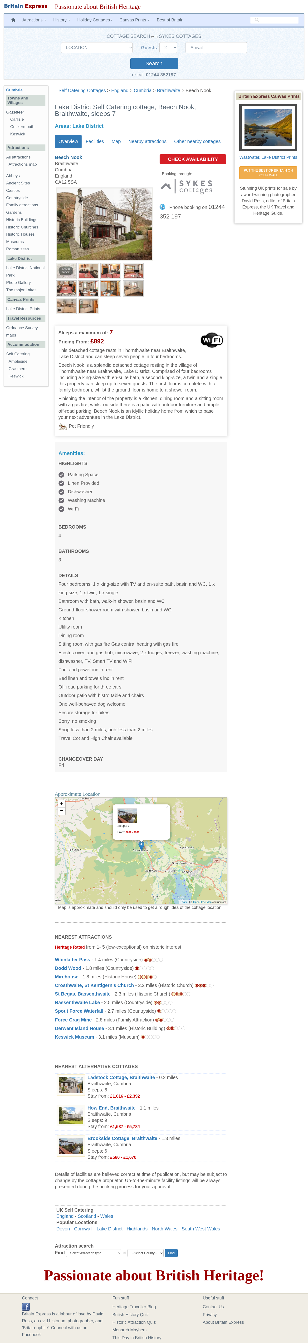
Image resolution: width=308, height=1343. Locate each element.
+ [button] (61, 804)
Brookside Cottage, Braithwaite (122, 1138)
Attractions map (23, 164)
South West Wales (201, 1228)
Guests (149, 47)
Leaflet (184, 902)
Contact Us (213, 1306)
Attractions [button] (34, 20)
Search (154, 63)
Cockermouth (22, 126)
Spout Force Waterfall (79, 1011)
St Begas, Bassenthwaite (83, 993)
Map (116, 141)
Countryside (17, 198)
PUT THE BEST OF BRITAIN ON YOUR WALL (269, 172)
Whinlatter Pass (72, 959)
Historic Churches (22, 227)
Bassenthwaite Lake (77, 1002)
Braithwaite (168, 90)
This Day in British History (136, 1337)
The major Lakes (21, 290)
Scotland (87, 1216)
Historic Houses (20, 234)
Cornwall (83, 1228)
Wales (106, 1216)
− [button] (61, 811)
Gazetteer (15, 112)
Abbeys (13, 175)
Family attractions (22, 205)
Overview (68, 141)
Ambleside (18, 361)
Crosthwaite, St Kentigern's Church (94, 985)
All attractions (18, 157)
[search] (274, 20)
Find (60, 1252)
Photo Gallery (18, 282)
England (119, 90)
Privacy (210, 1314)
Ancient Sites (18, 183)
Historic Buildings (21, 220)
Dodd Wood (68, 968)
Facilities (95, 141)
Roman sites (17, 249)
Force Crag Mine (73, 1019)
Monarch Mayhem (129, 1330)
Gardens (14, 212)
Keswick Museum (74, 1037)
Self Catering (18, 354)
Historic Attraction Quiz (134, 1322)
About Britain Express (223, 1322)
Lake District (109, 1228)
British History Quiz (130, 1314)
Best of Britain (170, 20)
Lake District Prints (23, 309)
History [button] (61, 20)
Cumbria (143, 90)
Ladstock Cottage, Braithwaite (121, 1077)
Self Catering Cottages (82, 90)
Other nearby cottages (197, 141)
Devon (63, 1228)
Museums (15, 241)
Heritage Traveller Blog (134, 1306)
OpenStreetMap (202, 902)
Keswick (17, 134)
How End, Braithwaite (112, 1107)
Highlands (137, 1228)
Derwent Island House (79, 1028)
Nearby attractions (147, 141)
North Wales (164, 1228)
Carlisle (17, 119)
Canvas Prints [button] (134, 20)
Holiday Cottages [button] (94, 20)
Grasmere (18, 369)
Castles (13, 190)
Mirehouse (66, 976)
